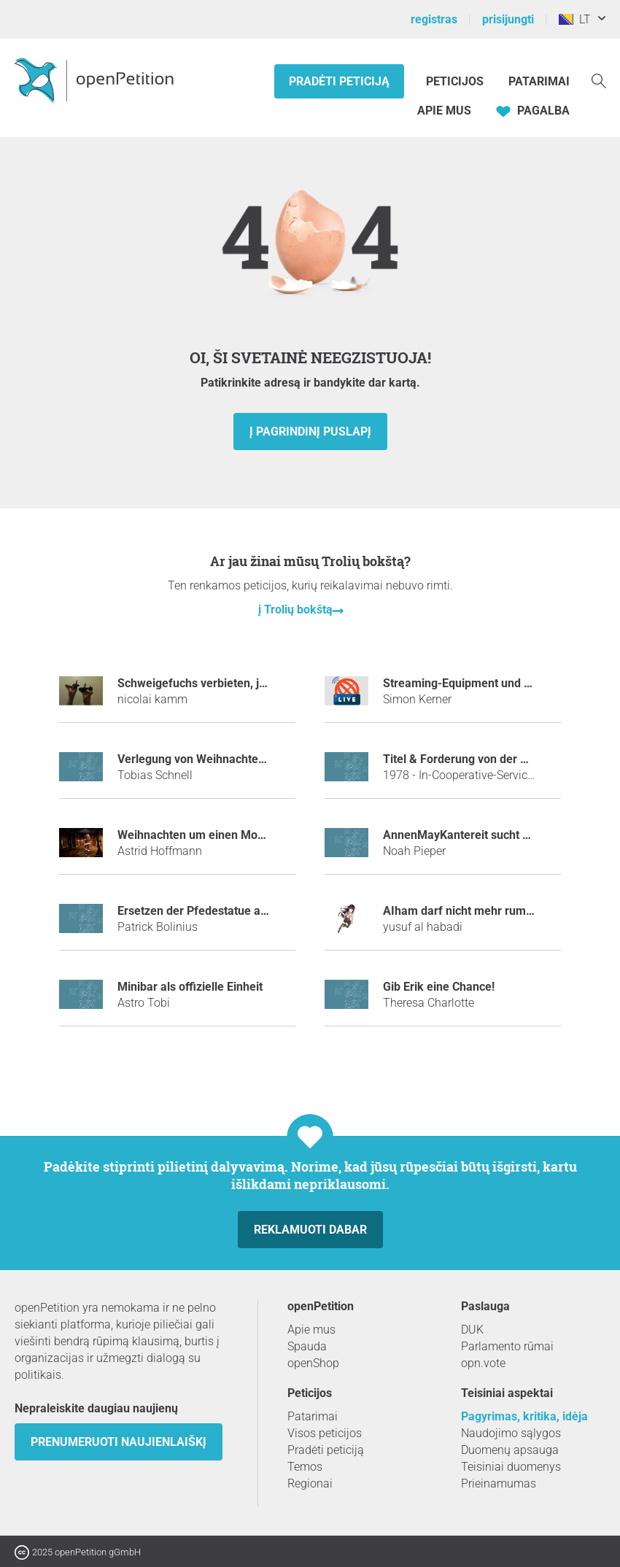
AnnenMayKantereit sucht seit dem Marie (492, 835)
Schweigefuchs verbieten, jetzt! (199, 683)
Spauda (307, 1346)
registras (434, 19)
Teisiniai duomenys (511, 1467)
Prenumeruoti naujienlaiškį (118, 1442)
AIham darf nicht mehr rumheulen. (474, 911)
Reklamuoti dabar (310, 1230)
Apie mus (444, 110)
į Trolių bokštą (295, 609)
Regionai (310, 1483)
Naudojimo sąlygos (511, 1433)
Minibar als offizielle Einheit (190, 987)
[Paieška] (599, 79)
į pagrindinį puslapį (310, 431)
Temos (304, 1467)
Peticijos (456, 81)
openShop (313, 1363)
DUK (472, 1329)
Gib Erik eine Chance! (439, 987)
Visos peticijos (324, 1433)
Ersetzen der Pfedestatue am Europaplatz (226, 911)
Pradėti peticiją (339, 81)
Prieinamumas (498, 1483)
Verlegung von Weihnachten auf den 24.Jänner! (242, 759)
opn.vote (483, 1363)
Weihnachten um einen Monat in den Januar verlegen (257, 835)
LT (575, 19)
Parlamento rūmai (507, 1346)
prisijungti (508, 19)
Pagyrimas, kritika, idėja (524, 1416)
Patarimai (539, 81)
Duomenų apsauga (510, 1450)
